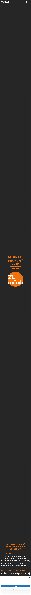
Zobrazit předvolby (15, 592)
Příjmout (15, 586)
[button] (29, 577)
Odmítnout (15, 589)
